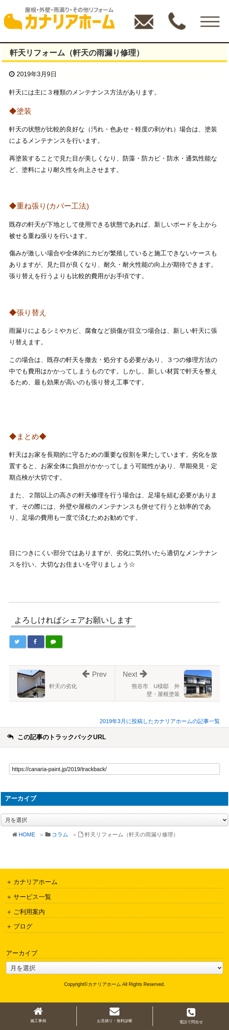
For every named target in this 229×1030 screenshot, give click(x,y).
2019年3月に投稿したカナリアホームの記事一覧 (160, 721)
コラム (60, 834)
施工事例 (38, 1014)
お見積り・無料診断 (114, 1014)
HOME (27, 834)
